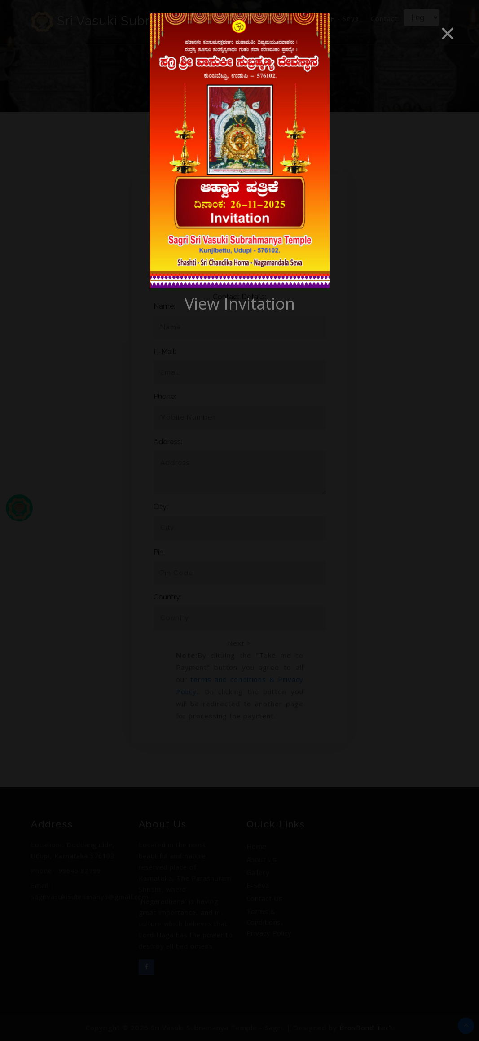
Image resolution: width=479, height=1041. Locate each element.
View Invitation (240, 304)
